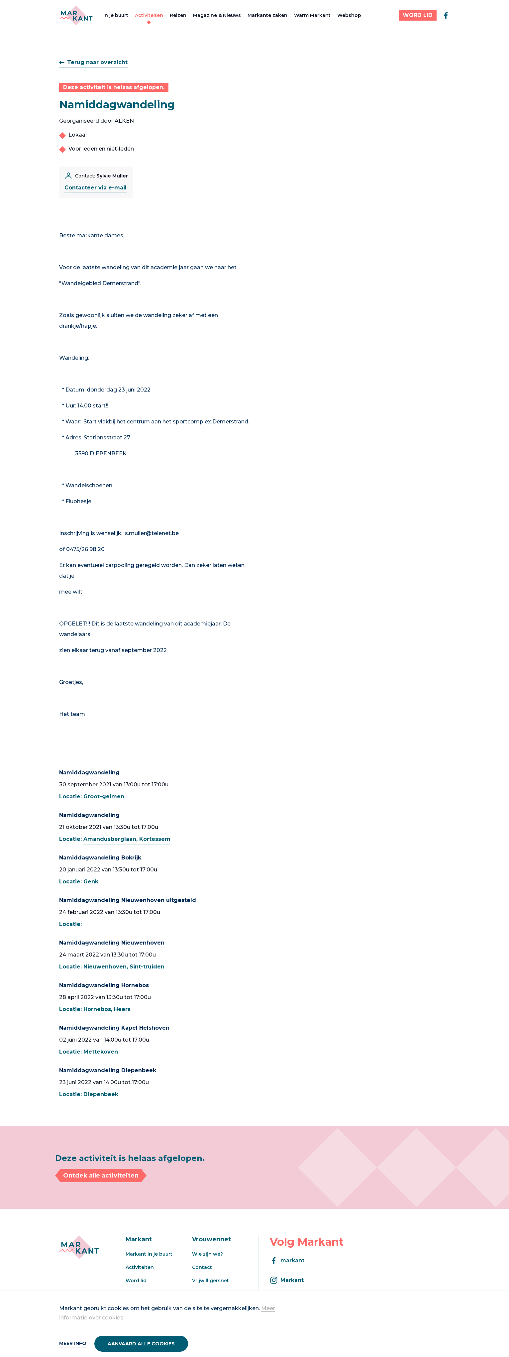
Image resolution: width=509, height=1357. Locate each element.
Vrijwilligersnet (210, 1281)
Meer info (72, 1343)
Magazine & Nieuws (217, 15)
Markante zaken (267, 15)
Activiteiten (149, 15)
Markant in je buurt (149, 1254)
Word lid (136, 1281)
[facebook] (446, 15)
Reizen (178, 15)
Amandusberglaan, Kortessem (126, 839)
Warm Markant (312, 15)
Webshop (349, 15)
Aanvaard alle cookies (141, 1344)
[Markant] (76, 15)
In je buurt (115, 15)
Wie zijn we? (207, 1254)
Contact (202, 1267)
